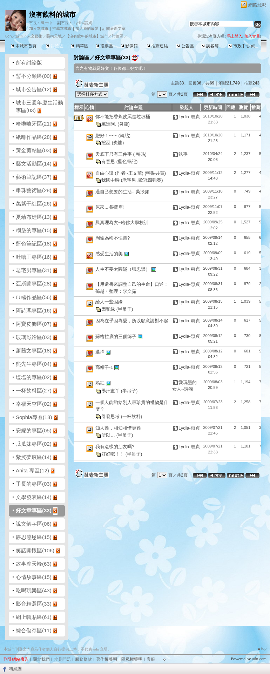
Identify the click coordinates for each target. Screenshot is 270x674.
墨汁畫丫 (111, 390)
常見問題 (62, 659)
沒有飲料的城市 (52, 14)
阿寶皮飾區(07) (34, 324)
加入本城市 (38, 28)
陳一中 (46, 23)
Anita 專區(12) (32, 470)
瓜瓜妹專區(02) (34, 444)
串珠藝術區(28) (34, 190)
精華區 (79, 45)
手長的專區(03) (34, 484)
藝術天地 (54, 36)
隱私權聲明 (131, 659)
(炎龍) (123, 123)
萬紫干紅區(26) (34, 204)
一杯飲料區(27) (34, 390)
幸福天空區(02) (34, 404)
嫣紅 (100, 382)
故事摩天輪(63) (34, 564)
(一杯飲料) (131, 416)
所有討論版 (29, 63)
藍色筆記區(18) (34, 244)
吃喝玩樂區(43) (34, 590)
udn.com (259, 658)
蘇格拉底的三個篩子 (116, 336)
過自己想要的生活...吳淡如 (122, 191)
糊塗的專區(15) (34, 230)
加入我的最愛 (87, 28)
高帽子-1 (104, 367)
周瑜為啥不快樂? (112, 238)
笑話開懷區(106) (35, 550)
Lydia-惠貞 (83, 23)
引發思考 (111, 416)
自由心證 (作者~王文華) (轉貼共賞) (130, 173)
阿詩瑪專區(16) (34, 311)
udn (8, 36)
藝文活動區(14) (34, 164)
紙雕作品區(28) (34, 137)
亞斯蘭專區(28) (34, 284)
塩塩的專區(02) (34, 377)
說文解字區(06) (34, 524)
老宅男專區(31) (34, 270)
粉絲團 (15, 668)
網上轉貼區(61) (34, 617)
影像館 (129, 45)
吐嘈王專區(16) (34, 257)
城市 (19, 36)
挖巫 (106, 142)
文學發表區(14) (34, 497)
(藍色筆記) (127, 161)
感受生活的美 (109, 253)
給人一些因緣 (109, 301)
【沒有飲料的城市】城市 (87, 36)
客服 (151, 659)
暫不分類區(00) (34, 76)
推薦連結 (157, 45)
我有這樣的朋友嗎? (114, 446)
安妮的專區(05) (34, 430)
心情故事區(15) (34, 577)
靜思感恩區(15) (34, 537)
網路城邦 (257, 5)
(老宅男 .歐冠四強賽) (142, 180)
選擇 (100, 351)
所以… (108, 435)
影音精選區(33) (34, 604)
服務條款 (83, 659)
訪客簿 (209, 45)
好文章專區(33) (34, 510)
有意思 (108, 161)
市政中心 (241, 45)
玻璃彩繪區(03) (34, 337)
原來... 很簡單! (109, 207)
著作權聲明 (106, 659)
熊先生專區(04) (34, 364)
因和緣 (108, 308)
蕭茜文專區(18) (34, 350)
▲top (261, 648)
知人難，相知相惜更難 (118, 428)
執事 (183, 154)
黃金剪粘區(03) (34, 150)
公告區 (185, 45)
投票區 (104, 45)
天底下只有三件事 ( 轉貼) (121, 154)
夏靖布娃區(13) (34, 217)
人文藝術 (34, 36)
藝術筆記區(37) (34, 177)
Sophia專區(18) (34, 417)
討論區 (54, 45)
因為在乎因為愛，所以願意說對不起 (131, 320)
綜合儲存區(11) (34, 630)
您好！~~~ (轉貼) (112, 135)
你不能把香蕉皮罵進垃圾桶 (122, 116)
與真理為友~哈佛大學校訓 (121, 222)
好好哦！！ (113, 453)
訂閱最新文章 (114, 28)
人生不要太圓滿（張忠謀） (123, 269)
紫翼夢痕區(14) (34, 457)
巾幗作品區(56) (34, 297)
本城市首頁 (23, 45)
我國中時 (111, 180)
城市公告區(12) (34, 89)
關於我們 (41, 659)
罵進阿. (109, 123)
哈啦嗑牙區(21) (34, 124)
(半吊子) (124, 308)
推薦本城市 (62, 28)
